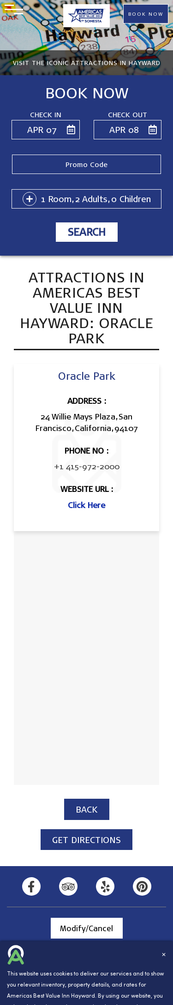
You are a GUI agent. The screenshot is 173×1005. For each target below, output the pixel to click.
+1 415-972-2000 (86, 466)
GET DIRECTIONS (86, 839)
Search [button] (87, 231)
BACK (87, 809)
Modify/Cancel (86, 928)
